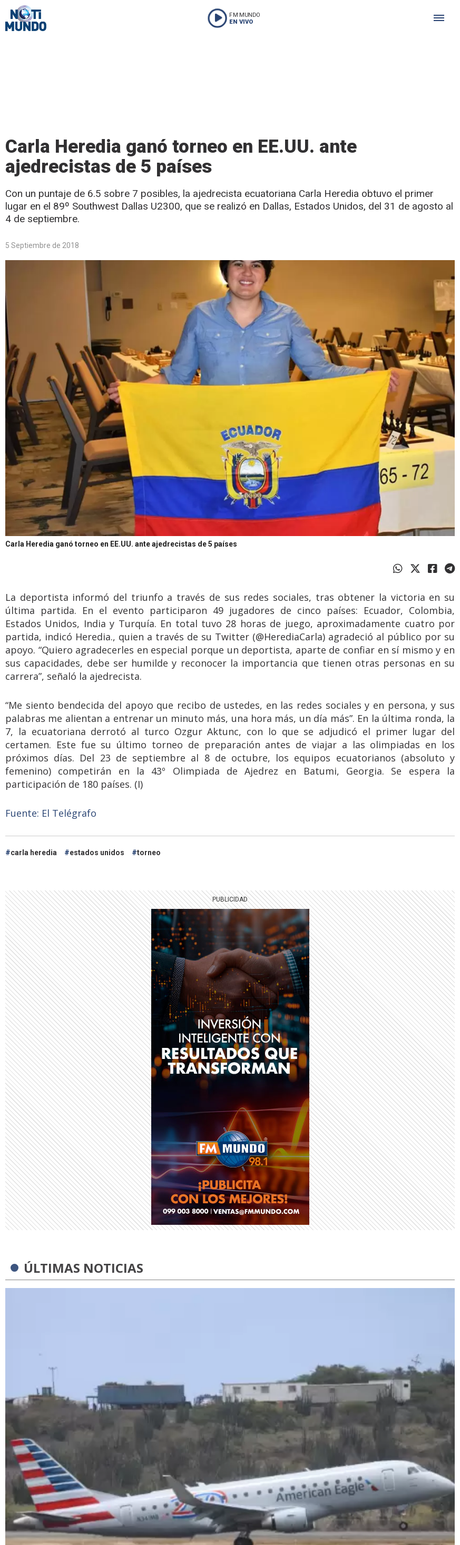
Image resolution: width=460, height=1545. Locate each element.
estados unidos (97, 852)
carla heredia (34, 852)
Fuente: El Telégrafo (50, 813)
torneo (149, 852)
